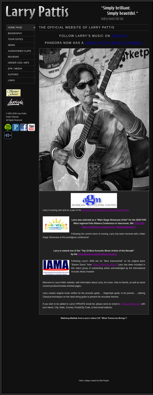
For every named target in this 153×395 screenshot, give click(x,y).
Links (11, 80)
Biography (15, 33)
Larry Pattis (37, 12)
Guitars (13, 74)
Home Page (15, 27)
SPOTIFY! (120, 35)
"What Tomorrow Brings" (105, 264)
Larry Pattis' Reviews (119, 13)
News (11, 45)
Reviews (13, 56)
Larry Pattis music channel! (114, 42)
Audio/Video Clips (19, 51)
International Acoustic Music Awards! (97, 254)
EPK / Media (15, 68)
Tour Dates (15, 39)
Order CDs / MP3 (18, 62)
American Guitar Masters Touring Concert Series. (105, 210)
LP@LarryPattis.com (130, 304)
